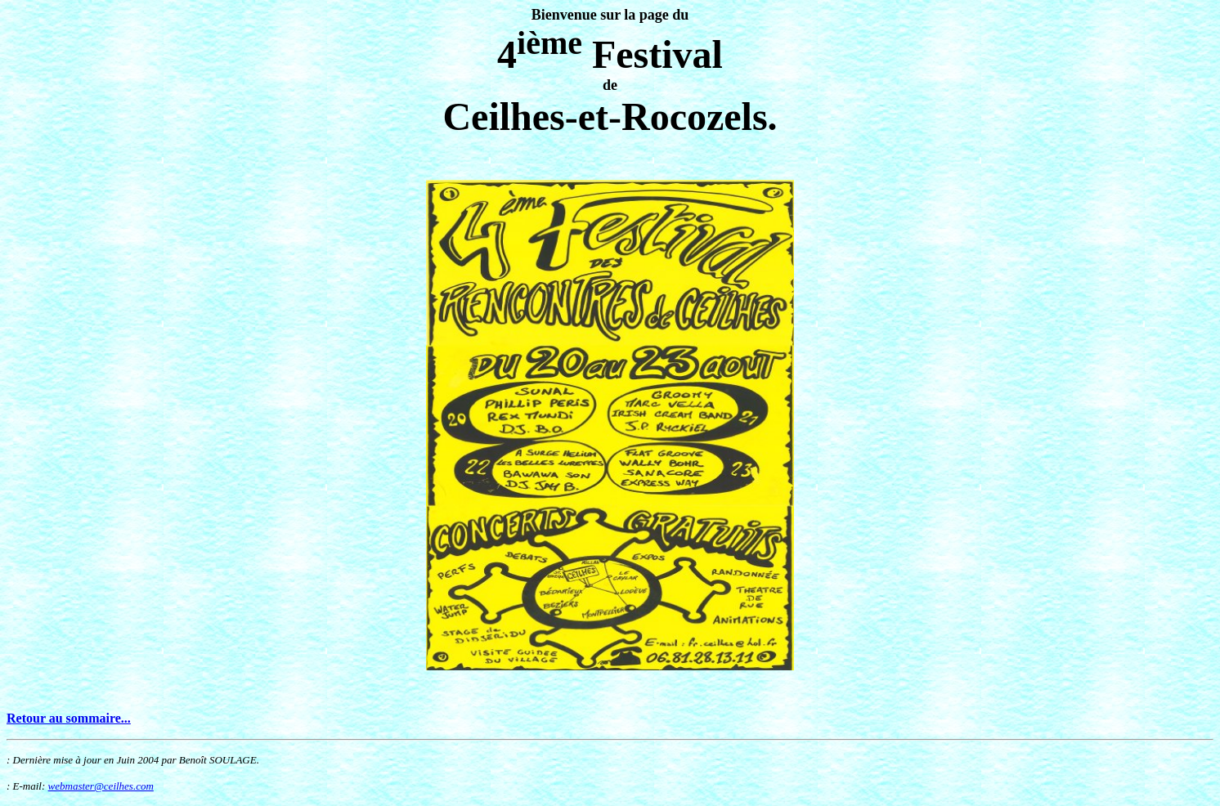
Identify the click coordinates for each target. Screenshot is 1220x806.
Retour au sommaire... (69, 718)
